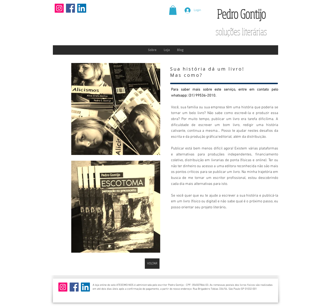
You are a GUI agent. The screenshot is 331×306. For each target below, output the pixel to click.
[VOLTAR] (152, 263)
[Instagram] (59, 8)
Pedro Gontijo (241, 13)
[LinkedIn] (81, 8)
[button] (173, 10)
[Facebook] (70, 8)
